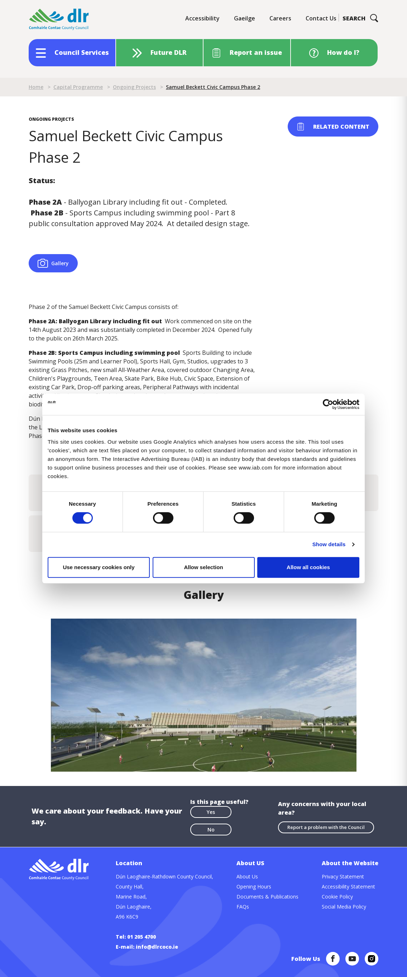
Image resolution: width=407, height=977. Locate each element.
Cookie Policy (337, 896)
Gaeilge (244, 18)
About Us (247, 876)
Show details (329, 544)
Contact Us (321, 18)
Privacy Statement (343, 876)
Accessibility (202, 18)
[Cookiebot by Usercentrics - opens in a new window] (328, 404)
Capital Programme (78, 87)
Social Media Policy (344, 906)
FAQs (242, 906)
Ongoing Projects (134, 87)
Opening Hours (253, 886)
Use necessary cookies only (98, 567)
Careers (280, 18)
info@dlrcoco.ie (157, 946)
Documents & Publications (267, 896)
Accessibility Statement (348, 886)
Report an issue (256, 52)
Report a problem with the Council (326, 827)
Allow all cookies (308, 567)
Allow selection (203, 567)
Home (36, 87)
